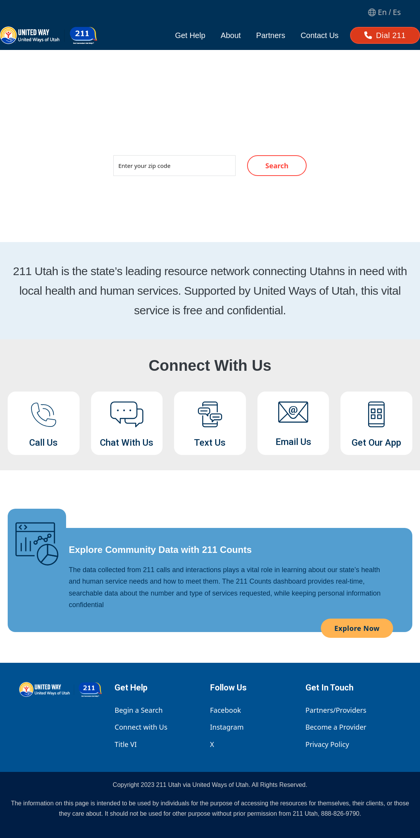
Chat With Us (126, 442)
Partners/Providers (336, 710)
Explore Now (357, 628)
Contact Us (319, 35)
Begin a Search (139, 710)
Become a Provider (336, 727)
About (231, 35)
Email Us (293, 441)
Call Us (43, 442)
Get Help (190, 35)
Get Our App (376, 442)
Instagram (227, 727)
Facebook (225, 710)
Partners (271, 35)
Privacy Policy (327, 744)
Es (397, 12)
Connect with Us (141, 727)
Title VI (126, 744)
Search (277, 165)
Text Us (210, 442)
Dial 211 (385, 35)
